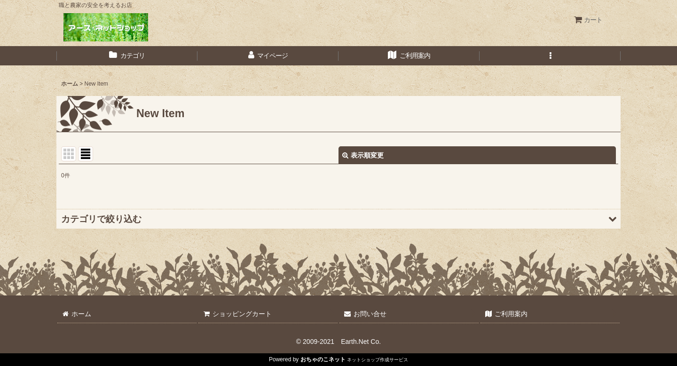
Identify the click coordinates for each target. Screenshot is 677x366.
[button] (550, 55)
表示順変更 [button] (363, 155)
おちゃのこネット (323, 359)
